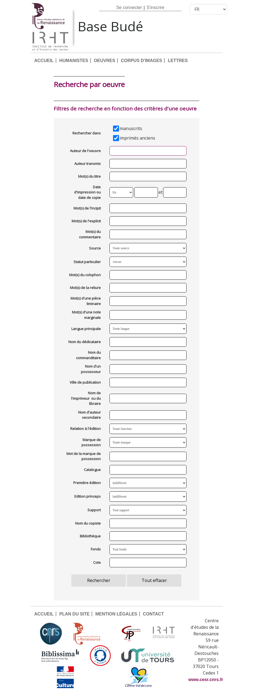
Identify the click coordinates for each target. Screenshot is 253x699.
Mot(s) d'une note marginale (86, 315)
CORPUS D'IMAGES (141, 60)
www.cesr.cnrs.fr (205, 679)
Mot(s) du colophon (85, 274)
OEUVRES (104, 60)
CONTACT (153, 614)
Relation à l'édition (85, 428)
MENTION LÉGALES (116, 614)
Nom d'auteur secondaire (89, 415)
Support (94, 509)
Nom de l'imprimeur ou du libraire (86, 398)
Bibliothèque (90, 536)
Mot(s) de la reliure (85, 287)
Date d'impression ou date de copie (87, 192)
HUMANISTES (73, 60)
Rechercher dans (86, 133)
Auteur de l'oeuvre (85, 150)
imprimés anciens (137, 138)
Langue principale (86, 328)
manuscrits (131, 128)
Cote (97, 562)
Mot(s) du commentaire (90, 234)
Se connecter (129, 7)
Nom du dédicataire (84, 341)
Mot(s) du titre (89, 176)
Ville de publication (85, 382)
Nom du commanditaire (88, 355)
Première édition (87, 482)
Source (95, 248)
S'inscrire (155, 7)
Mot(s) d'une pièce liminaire (86, 301)
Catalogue (92, 469)
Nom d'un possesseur (91, 369)
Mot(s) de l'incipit (87, 208)
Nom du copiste (88, 523)
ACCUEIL (44, 60)
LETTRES (178, 60)
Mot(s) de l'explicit (86, 220)
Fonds (96, 549)
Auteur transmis (87, 163)
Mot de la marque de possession (83, 456)
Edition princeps (87, 496)
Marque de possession (91, 442)
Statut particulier (87, 261)
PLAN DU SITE (74, 614)
